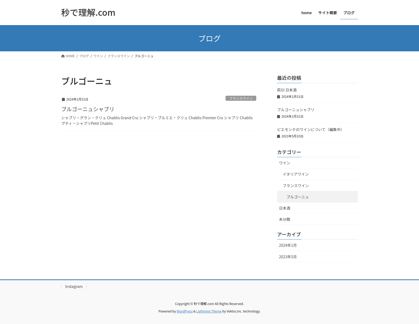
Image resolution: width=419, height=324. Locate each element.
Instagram (74, 286)
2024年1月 (288, 245)
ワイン (284, 162)
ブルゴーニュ (297, 196)
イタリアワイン (296, 174)
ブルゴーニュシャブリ (88, 109)
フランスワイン (241, 98)
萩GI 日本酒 (287, 89)
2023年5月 (288, 256)
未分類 (284, 219)
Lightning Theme (209, 311)
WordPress (185, 311)
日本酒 (284, 208)
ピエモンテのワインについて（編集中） (310, 129)
